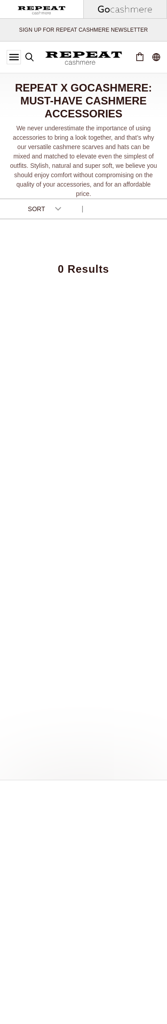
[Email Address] (83, 899)
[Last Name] (83, 875)
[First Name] (83, 850)
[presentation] (81, 932)
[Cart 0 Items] (139, 57)
